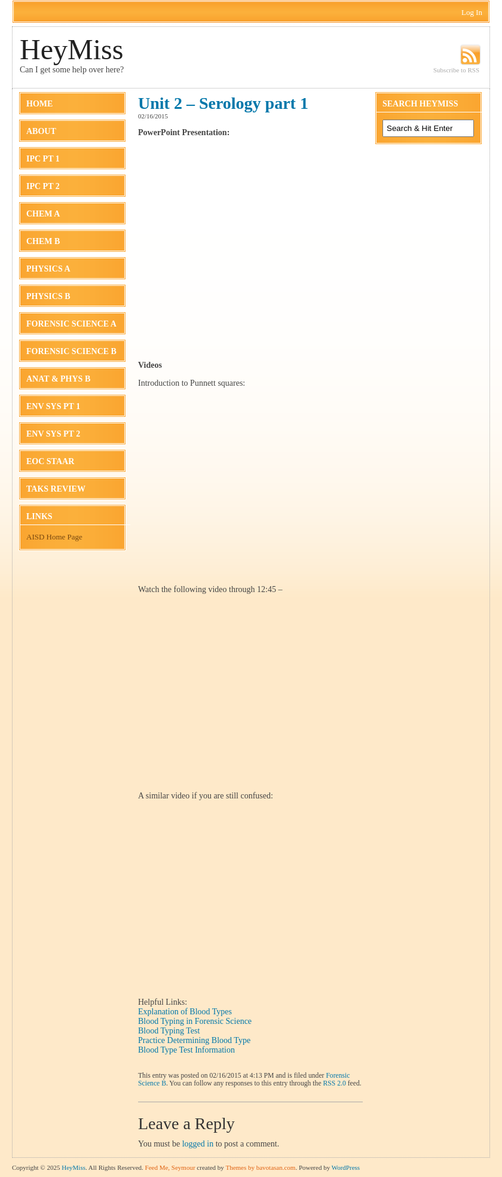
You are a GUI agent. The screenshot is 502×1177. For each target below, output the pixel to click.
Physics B (48, 296)
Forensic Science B (71, 351)
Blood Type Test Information (186, 1049)
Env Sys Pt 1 (53, 406)
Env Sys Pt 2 (53, 433)
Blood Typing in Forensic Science (195, 1021)
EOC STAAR (50, 461)
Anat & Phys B (58, 378)
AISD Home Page (54, 536)
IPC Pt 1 (43, 158)
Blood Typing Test (169, 1030)
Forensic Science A (71, 323)
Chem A (43, 213)
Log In (471, 12)
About (41, 131)
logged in (198, 1143)
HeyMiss (71, 49)
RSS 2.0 (334, 1083)
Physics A (48, 268)
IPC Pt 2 (43, 186)
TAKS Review (55, 488)
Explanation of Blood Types (185, 1011)
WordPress (346, 1167)
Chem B (43, 241)
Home (39, 103)
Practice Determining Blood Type (194, 1040)
